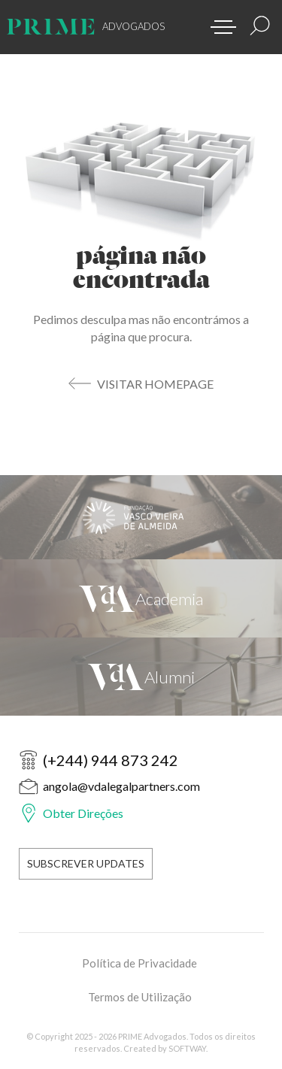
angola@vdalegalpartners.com (121, 786)
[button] (218, 23)
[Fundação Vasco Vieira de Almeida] (141, 517)
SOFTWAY (187, 1048)
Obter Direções (83, 813)
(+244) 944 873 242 (110, 760)
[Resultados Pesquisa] (260, 25)
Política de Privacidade (139, 963)
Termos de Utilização (140, 997)
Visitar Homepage (155, 384)
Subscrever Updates (85, 863)
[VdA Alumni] (141, 676)
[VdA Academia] (141, 598)
